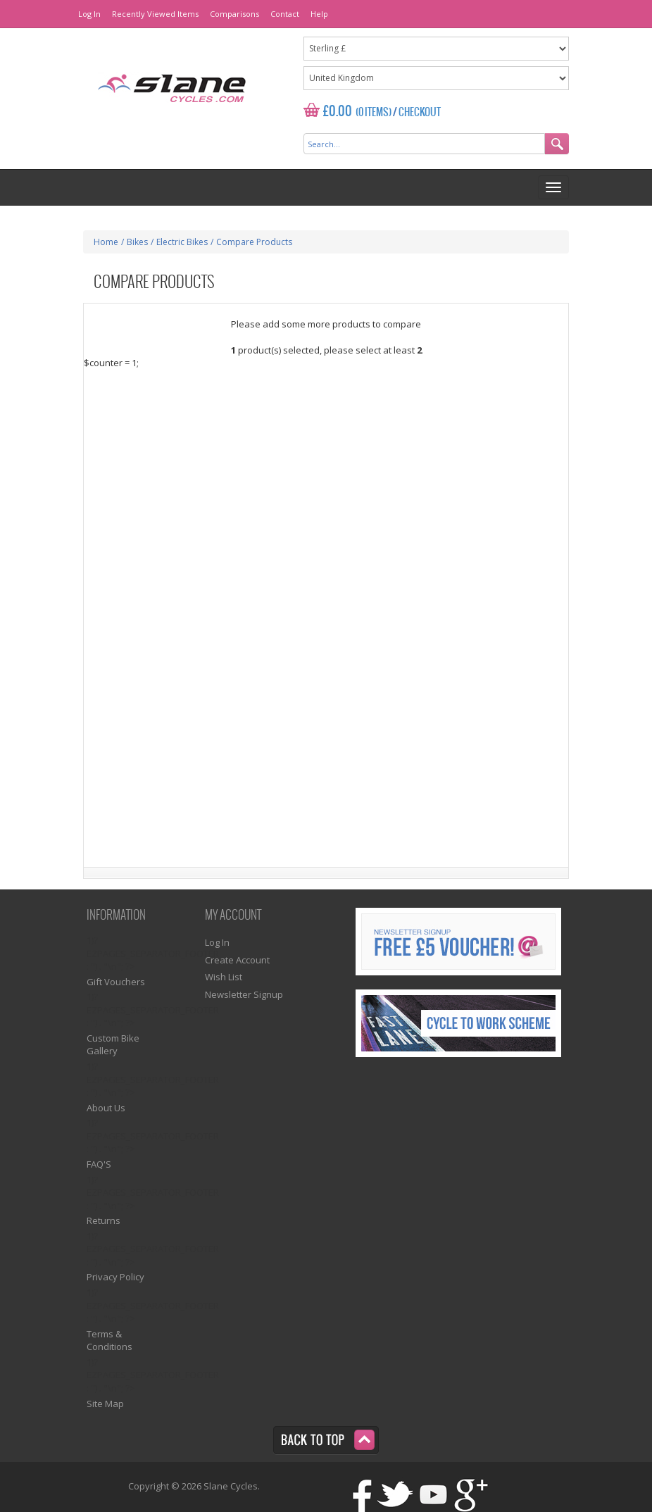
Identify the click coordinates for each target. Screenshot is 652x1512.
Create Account (237, 960)
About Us (106, 1107)
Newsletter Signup (244, 994)
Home (106, 242)
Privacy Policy (115, 1276)
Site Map (105, 1403)
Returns (103, 1220)
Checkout (420, 112)
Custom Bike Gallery (113, 1045)
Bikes (137, 242)
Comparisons (234, 13)
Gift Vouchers (116, 981)
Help (319, 13)
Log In (89, 13)
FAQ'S (99, 1164)
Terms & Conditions (109, 1340)
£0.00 (337, 111)
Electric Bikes (182, 242)
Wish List (223, 976)
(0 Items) (373, 112)
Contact (284, 13)
